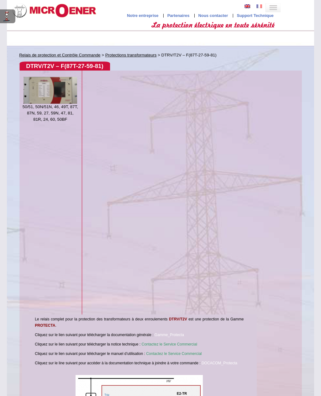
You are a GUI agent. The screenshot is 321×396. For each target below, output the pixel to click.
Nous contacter (213, 15)
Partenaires (178, 15)
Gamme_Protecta (169, 335)
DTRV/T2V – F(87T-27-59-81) (64, 66)
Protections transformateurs (131, 55)
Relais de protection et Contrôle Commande (59, 55)
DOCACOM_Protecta (219, 363)
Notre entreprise (142, 15)
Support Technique (255, 15)
